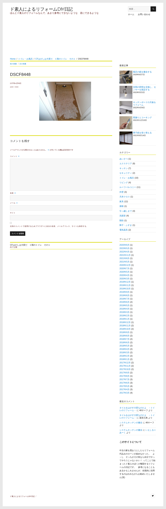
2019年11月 (124, 285)
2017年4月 (124, 389)
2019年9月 (124, 292)
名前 (13, 193)
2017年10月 (124, 369)
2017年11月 (124, 366)
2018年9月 (124, 332)
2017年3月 (124, 393)
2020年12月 (124, 265)
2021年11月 (124, 255)
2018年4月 (124, 349)
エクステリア (125, 163)
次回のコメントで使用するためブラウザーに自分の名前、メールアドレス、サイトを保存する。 (49, 226)
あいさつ (123, 159)
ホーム (131, 14)
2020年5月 (124, 272)
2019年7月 (124, 299)
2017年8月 (124, 376)
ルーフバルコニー (127, 187)
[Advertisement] (58, 39)
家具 (121, 201)
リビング (123, 182)
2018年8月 (124, 336)
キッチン (123, 168)
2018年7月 (124, 339)
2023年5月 (124, 248)
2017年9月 (124, 373)
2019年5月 (124, 305)
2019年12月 (124, 282)
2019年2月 (124, 315)
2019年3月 (124, 312)
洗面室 (122, 216)
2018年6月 (124, 342)
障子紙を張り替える (142, 133)
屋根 (121, 206)
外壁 (121, 192)
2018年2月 (124, 356)
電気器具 (123, 230)
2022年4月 (124, 252)
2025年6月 (124, 245)
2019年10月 (124, 289)
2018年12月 (124, 322)
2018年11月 (124, 325)
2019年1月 (124, 319)
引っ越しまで (125, 211)
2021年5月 (124, 262)
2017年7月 (124, 379)
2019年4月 (124, 309)
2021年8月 (124, 258)
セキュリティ (125, 173)
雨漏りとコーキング (142, 117)
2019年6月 (124, 302)
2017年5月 (124, 386)
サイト (12, 213)
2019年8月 (124, 295)
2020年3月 (124, 279)
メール (14, 203)
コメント (15, 156)
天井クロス (124, 197)
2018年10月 (124, 329)
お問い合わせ (144, 14)
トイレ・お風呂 (126, 178)
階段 (121, 220)
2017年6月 (124, 383)
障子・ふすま (125, 225)
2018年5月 (124, 346)
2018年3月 (124, 352)
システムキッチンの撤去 (130, 422)
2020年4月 (124, 275)
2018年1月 (124, 359)
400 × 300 (14, 87)
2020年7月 (124, 268)
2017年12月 (124, 363)
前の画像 (13, 64)
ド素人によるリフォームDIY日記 (41, 9)
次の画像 (22, 64)
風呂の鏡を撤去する (142, 72)
